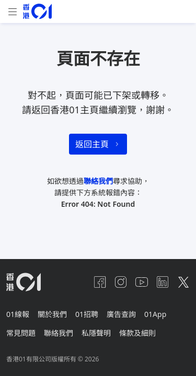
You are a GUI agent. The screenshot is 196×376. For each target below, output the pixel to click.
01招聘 (86, 314)
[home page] (37, 11)
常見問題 (21, 333)
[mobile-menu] (12, 11)
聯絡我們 (98, 181)
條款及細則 (137, 333)
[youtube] (141, 282)
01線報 (17, 314)
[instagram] (120, 282)
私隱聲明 (96, 333)
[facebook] (100, 282)
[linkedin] (162, 282)
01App (155, 314)
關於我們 (52, 314)
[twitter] (183, 282)
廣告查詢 (121, 314)
